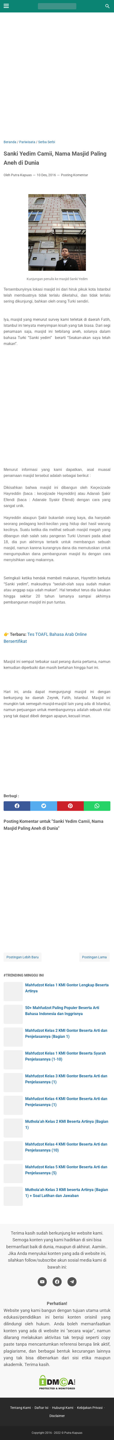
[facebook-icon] (57, 1282)
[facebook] (17, 806)
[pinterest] (70, 806)
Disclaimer (57, 1416)
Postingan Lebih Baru (22, 957)
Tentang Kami (20, 1408)
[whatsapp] (97, 806)
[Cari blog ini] (107, 6)
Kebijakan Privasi (89, 1408)
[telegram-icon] (72, 1282)
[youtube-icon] (42, 1282)
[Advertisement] (57, 76)
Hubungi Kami (62, 1408)
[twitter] (43, 806)
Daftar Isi (41, 1408)
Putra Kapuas (73, 1432)
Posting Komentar (74, 175)
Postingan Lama (94, 957)
